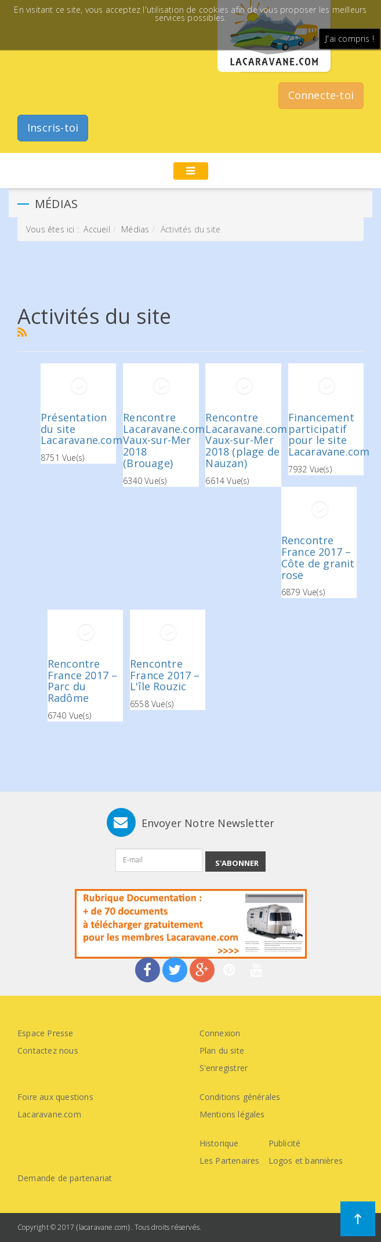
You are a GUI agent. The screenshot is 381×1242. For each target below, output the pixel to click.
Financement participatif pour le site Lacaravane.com (329, 434)
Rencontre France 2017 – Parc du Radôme (83, 681)
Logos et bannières (305, 1160)
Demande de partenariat (64, 1177)
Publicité (284, 1143)
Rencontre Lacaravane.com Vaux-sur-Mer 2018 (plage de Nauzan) (246, 440)
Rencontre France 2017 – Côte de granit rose (318, 557)
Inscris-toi (52, 127)
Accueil (97, 229)
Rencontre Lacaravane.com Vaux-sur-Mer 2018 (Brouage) (164, 440)
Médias (135, 229)
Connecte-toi (321, 95)
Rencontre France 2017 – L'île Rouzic (165, 675)
